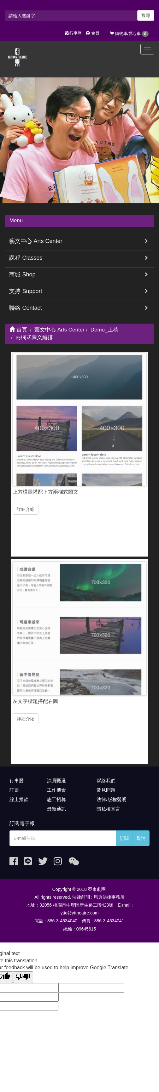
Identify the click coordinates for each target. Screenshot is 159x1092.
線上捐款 (18, 799)
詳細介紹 (25, 507)
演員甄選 (56, 780)
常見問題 (106, 790)
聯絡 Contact (25, 308)
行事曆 (73, 33)
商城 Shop (22, 274)
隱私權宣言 (108, 809)
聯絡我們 (106, 780)
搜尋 (145, 15)
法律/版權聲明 (111, 799)
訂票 (14, 790)
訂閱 (124, 838)
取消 (141, 838)
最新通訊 (56, 809)
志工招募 (56, 799)
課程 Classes (25, 258)
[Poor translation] (23, 977)
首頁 (18, 330)
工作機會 (56, 790)
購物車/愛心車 (129, 34)
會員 (92, 33)
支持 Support (25, 291)
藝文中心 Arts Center (35, 241)
